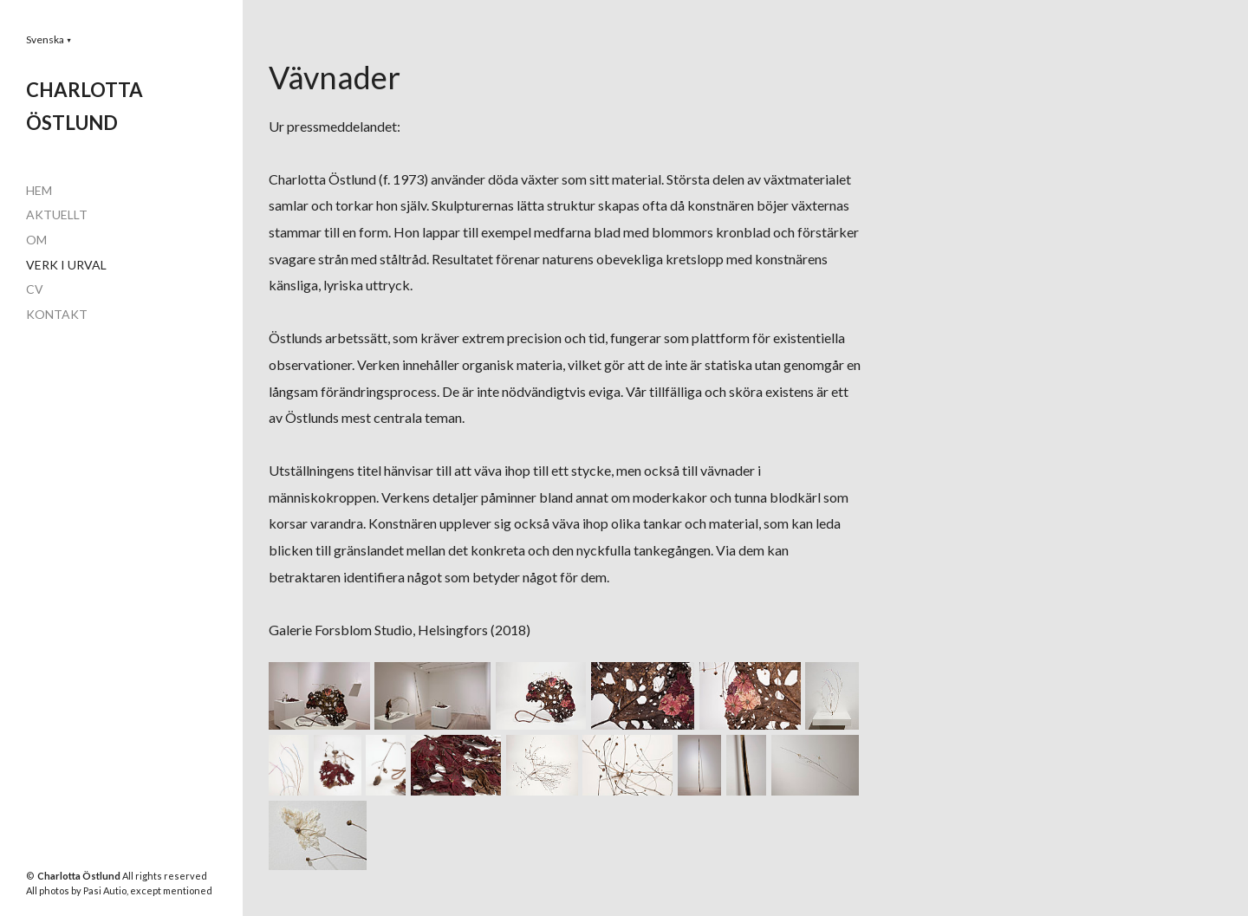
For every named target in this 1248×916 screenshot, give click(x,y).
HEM (39, 190)
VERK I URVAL (66, 264)
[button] (49, 39)
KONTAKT (57, 314)
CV (34, 289)
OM (36, 239)
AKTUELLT (57, 214)
